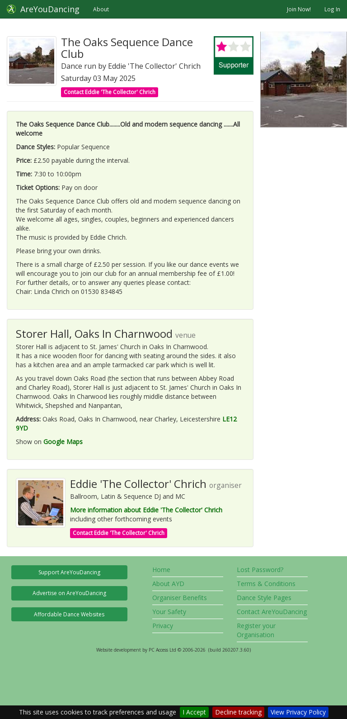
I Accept (194, 712)
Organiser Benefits (179, 597)
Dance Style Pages (264, 597)
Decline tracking (238, 712)
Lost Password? (260, 569)
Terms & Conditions (266, 583)
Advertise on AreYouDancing (69, 593)
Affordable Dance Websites (69, 614)
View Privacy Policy (298, 712)
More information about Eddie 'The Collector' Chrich (146, 510)
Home (161, 569)
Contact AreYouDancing (272, 611)
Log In (332, 9)
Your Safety (169, 611)
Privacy (162, 625)
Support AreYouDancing (69, 572)
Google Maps (63, 441)
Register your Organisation (256, 630)
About (101, 9)
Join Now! (299, 9)
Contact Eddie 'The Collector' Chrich (109, 92)
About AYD (168, 583)
